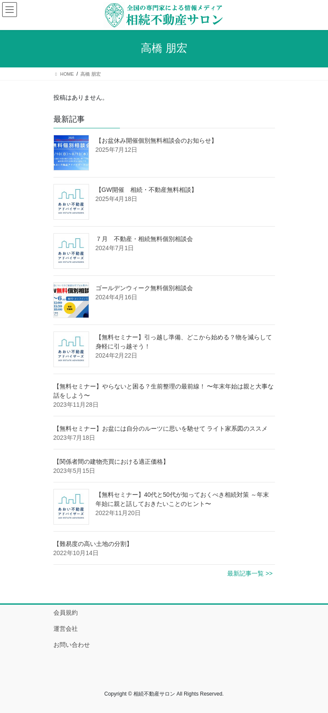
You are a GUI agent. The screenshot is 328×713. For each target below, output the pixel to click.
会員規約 (65, 612)
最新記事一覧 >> (249, 573)
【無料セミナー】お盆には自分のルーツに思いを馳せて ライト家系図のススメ (160, 428)
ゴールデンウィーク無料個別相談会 (144, 288)
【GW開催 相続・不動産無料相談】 (146, 189)
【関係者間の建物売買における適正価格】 (111, 461)
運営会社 (65, 628)
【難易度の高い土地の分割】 (93, 543)
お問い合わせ (71, 644)
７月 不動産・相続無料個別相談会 (144, 238)
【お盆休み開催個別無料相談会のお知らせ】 (156, 140)
